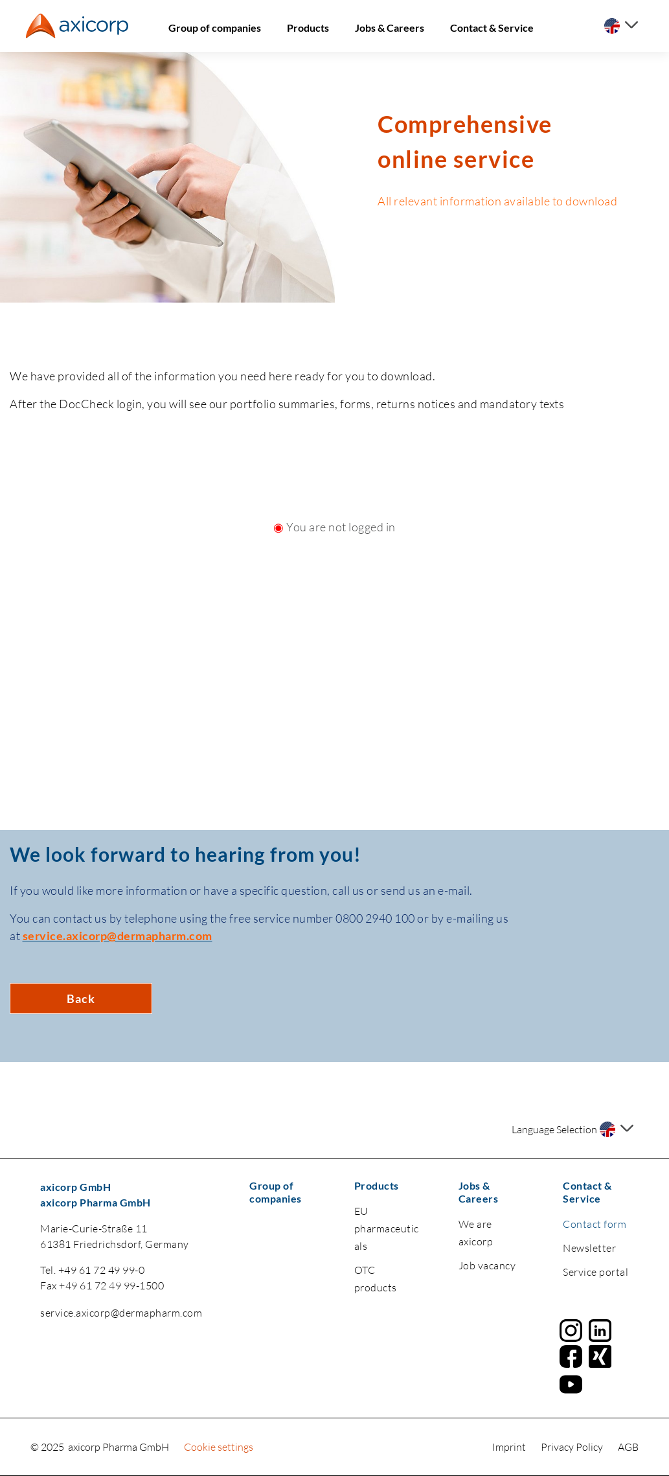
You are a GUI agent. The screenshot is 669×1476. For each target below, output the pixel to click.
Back (81, 998)
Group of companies (214, 27)
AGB (628, 1446)
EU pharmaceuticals (386, 1228)
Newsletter (589, 1247)
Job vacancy (487, 1265)
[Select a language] (621, 26)
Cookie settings (218, 1446)
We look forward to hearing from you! (185, 854)
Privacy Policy (573, 1446)
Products (308, 27)
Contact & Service (492, 27)
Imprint (510, 1446)
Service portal (595, 1271)
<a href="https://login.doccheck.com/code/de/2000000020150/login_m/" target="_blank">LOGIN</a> (334, 677)
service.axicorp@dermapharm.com (121, 1312)
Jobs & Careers (389, 27)
